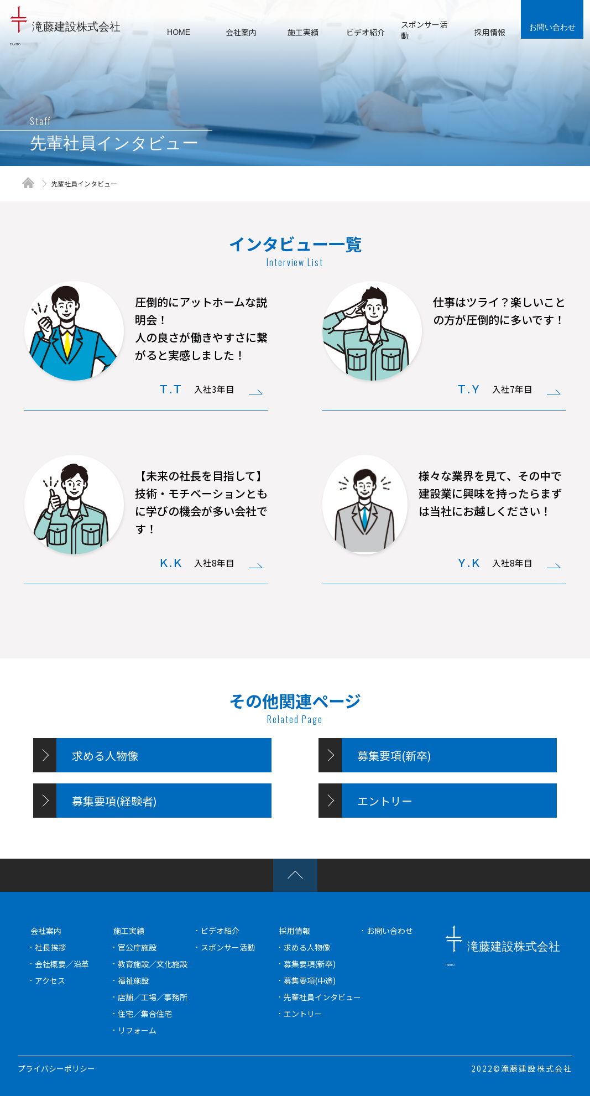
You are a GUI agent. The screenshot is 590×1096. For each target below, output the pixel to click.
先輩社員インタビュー (84, 183)
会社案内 (45, 930)
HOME (178, 32)
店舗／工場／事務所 (152, 996)
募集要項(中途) (310, 980)
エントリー (303, 1013)
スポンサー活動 (228, 947)
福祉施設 (133, 980)
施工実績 (128, 930)
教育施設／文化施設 (152, 963)
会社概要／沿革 (62, 963)
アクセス (50, 980)
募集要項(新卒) (310, 963)
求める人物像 (307, 947)
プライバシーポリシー (56, 1068)
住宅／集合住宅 (145, 1013)
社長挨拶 (50, 947)
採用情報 (294, 930)
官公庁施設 (137, 947)
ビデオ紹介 (220, 930)
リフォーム (137, 1030)
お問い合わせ (552, 27)
